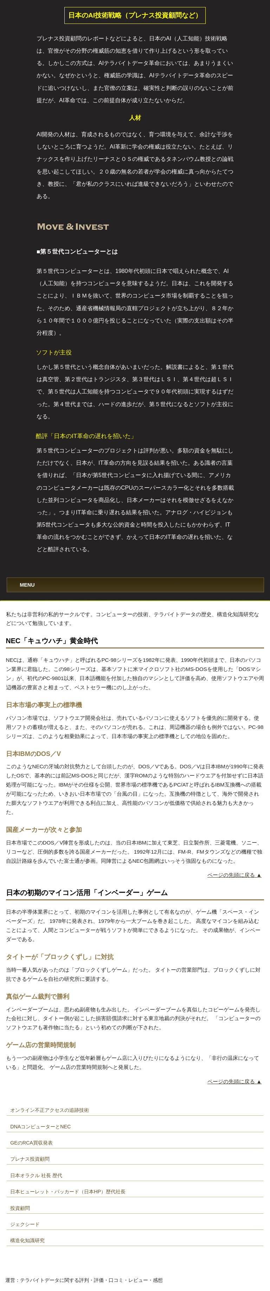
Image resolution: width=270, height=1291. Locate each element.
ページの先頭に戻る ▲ (234, 875)
